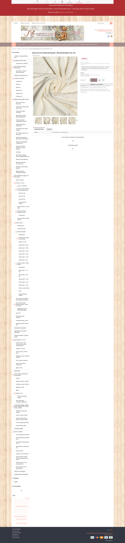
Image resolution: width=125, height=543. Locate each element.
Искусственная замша (21, 425)
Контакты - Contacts (73, 44)
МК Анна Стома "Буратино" (22, 159)
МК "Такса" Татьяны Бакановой (20, 103)
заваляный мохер (26, 502)
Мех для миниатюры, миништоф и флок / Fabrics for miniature (21, 304)
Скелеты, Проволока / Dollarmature (21, 364)
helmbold (14, 498)
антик (24, 498)
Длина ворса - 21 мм (23, 282)
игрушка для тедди (21, 503)
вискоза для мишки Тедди (24, 501)
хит (26, 521)
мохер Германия (18, 510)
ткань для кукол (21, 519)
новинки (25, 513)
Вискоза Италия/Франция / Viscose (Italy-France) (22, 189)
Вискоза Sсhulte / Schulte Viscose (23, 219)
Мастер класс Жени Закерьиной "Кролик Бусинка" (20, 148)
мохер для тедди (26, 511)
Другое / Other (19, 367)
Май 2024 (18, 87)
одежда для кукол (20, 516)
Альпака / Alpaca (20, 180)
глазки (21, 502)
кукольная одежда (21, 506)
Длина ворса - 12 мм (23, 257)
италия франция (21, 504)
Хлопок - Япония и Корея (21, 415)
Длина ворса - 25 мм (23, 245)
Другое (17, 390)
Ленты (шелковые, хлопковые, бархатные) (21, 401)
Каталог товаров (23, 44)
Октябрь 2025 (19, 81)
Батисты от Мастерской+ (66, 12)
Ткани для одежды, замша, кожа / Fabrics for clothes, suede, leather (20, 407)
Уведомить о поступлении (96, 84)
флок (21, 521)
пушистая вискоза (19, 517)
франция (23, 521)
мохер (29, 508)
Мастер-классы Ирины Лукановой (19, 67)
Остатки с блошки (18, 79)
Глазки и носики (16, 537)
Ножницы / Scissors (20, 348)
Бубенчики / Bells (20, 387)
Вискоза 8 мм (22, 199)
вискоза (85, 89)
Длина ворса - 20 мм (23, 248)
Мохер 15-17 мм (22, 241)
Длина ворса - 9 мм (23, 260)
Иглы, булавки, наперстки (22, 360)
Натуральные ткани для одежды (21, 411)
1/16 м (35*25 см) (95, 75)
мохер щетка (15, 512)
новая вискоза (21, 513)
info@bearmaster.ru (108, 534)
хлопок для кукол (21, 523)
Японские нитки (19, 450)
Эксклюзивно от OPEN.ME (22, 63)
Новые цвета (22, 215)
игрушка (16, 503)
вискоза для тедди (16, 502)
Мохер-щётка (22, 267)
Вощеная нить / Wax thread (22, 453)
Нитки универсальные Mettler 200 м (22, 438)
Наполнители (15, 535)
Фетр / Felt (18, 313)
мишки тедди (84, 92)
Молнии (18, 378)
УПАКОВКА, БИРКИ (18, 428)
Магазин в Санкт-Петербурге (39, 23)
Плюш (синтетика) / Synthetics (20, 317)
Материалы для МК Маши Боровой (22, 167)
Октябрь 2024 (19, 96)
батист (28, 498)
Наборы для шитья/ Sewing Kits (22, 324)
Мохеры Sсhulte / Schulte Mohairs (22, 263)
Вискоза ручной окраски (22, 203)
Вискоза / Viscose (19, 183)
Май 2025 (18, 84)
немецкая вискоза (26, 512)
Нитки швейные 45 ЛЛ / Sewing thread (21, 467)
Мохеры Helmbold (20, 232)
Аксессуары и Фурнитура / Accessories (20, 374)
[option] (38, 121)
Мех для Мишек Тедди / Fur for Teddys (20, 176)
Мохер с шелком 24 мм (24, 288)
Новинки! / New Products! (22, 48)
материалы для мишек (25, 507)
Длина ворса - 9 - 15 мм (23, 271)
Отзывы (65, 44)
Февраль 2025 (19, 93)
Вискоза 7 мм (22, 196)
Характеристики (39, 129)
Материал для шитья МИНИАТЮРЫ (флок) (22, 309)
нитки (17, 513)
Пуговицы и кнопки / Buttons (22, 384)
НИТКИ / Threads (17, 432)
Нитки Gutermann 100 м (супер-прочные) (21, 463)
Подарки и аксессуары (19, 61)
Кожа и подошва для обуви (22, 422)
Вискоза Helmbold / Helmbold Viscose (20, 211)
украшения (27, 520)
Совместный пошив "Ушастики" (20, 112)
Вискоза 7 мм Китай (22, 185)
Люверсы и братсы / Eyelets (22, 381)
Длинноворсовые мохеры (23, 294)
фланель (18, 521)
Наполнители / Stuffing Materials (20, 332)
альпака (21, 498)
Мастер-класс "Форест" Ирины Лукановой (21, 71)
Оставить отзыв (35, 55)
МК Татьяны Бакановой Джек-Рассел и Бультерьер (22, 138)
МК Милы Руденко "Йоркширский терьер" (21, 172)
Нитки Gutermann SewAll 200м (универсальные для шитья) (22, 458)
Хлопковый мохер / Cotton (22, 320)
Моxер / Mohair (18, 223)
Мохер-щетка (22, 234)
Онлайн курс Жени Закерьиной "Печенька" (21, 120)
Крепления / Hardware (20, 328)
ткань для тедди (106, 90)
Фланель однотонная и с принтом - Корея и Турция (22, 419)
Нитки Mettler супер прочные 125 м (22, 442)
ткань (26, 517)
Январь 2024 (19, 90)
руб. (88, 1)
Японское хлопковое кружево (22, 397)
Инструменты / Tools (18, 340)
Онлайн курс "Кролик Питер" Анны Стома (22, 107)
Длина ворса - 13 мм (23, 254)
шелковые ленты (25, 524)
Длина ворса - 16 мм (23, 251)
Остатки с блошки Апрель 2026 (21, 57)
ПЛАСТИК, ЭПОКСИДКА (19, 471)
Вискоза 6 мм (22, 193)
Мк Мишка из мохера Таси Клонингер (20, 163)
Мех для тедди (15, 531)
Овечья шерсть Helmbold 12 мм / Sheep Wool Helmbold (22, 299)
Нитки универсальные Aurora (22, 434)
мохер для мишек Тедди (18, 511)
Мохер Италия (20, 225)
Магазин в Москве (24, 23)
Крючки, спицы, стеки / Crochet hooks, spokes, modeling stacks (21, 344)
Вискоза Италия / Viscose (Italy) (23, 207)
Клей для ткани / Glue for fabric (21, 352)
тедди (24, 517)
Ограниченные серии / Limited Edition (23, 238)
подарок (27, 516)
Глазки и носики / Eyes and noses (21, 336)
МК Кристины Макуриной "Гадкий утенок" (21, 142)
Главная (16, 23)
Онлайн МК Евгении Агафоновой (20, 125)
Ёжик (20, 291)
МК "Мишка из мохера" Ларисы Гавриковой (21, 116)
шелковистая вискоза (18, 524)
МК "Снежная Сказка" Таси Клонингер (22, 134)
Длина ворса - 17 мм (23, 285)
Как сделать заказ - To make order (88, 44)
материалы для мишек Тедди (18, 508)
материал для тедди (17, 507)
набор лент (20, 512)
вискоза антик (16, 501)
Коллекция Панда (21, 228)
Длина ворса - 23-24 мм (23, 275)
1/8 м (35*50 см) (85, 75)
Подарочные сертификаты (21, 474)
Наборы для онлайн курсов (20, 100)
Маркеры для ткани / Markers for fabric (22, 356)
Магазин (14, 48)
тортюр (23, 520)
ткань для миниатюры (18, 520)
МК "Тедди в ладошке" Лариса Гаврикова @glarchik (22, 155)
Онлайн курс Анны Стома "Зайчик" (22, 129)
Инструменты (15, 534)
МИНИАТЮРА (17, 370)
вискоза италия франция (96, 90)
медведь (25, 508)
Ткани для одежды (16, 532)
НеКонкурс (18, 152)
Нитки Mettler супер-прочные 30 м (22, 447)
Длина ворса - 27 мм (23, 279)
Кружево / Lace (18, 393)
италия (26, 503)
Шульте (18, 498)
